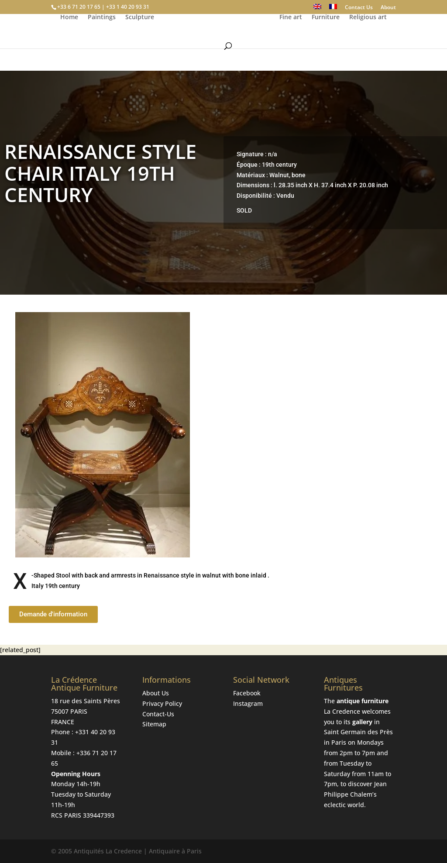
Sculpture (138, 39)
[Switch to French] (333, 9)
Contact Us (359, 8)
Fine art (292, 39)
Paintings (100, 39)
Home (68, 39)
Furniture (327, 39)
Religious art (369, 39)
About (388, 8)
